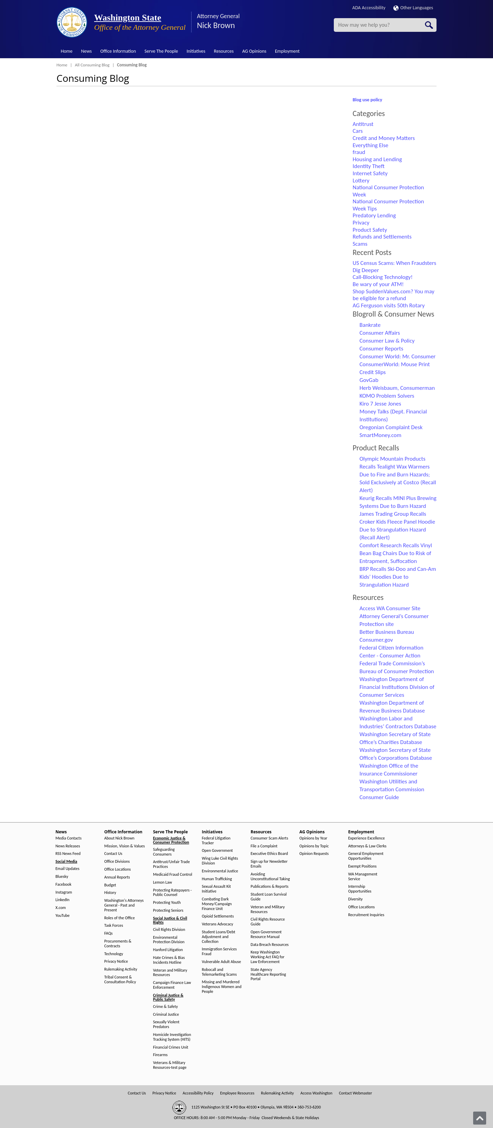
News (86, 51)
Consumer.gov (376, 639)
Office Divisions (117, 861)
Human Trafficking (217, 879)
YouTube (62, 915)
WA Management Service (362, 876)
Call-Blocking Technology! (383, 277)
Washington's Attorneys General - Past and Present (124, 905)
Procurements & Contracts (117, 943)
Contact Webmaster (355, 1093)
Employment (287, 51)
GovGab (368, 380)
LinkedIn (62, 900)
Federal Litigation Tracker (216, 840)
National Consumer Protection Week (388, 191)
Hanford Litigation (168, 950)
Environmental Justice (220, 871)
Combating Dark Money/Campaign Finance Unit (217, 904)
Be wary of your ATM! (378, 284)
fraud (359, 152)
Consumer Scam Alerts (269, 838)
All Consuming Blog (92, 64)
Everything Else (370, 145)
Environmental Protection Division (169, 940)
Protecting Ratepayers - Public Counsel (172, 892)
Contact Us (113, 853)
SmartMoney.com (380, 435)
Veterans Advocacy (217, 924)
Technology (113, 954)
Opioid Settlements (218, 916)
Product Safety (370, 229)
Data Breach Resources (270, 945)
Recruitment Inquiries (366, 915)
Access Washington (316, 1093)
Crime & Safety (165, 1006)
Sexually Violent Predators (166, 1024)
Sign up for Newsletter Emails (269, 864)
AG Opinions (254, 51)
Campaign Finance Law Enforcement (172, 985)
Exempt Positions (362, 866)
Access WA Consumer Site (389, 608)
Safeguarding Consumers (164, 852)
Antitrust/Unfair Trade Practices (171, 864)
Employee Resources (237, 1093)
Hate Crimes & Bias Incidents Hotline (169, 960)
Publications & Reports (269, 886)
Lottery (361, 180)
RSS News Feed (67, 853)
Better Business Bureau (386, 632)
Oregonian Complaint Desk (390, 427)
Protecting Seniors (168, 910)
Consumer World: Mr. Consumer (397, 356)
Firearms (160, 1055)
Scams (360, 243)
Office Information (118, 51)
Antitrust (363, 124)
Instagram (63, 892)
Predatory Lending (374, 215)
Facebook (63, 884)
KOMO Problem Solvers (386, 395)
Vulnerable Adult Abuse (221, 962)
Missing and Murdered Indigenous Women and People (222, 987)
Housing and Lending (377, 159)
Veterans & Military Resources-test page (170, 1065)
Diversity (355, 899)
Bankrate (370, 325)
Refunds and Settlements (382, 236)
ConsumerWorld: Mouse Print (394, 364)
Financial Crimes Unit (170, 1047)
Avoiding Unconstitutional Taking (270, 876)
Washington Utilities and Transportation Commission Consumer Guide (391, 789)
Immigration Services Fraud (219, 951)
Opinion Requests (314, 853)
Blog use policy (367, 100)
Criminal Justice (166, 1014)
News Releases (67, 846)
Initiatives (196, 51)
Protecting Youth (167, 902)
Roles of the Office (119, 918)
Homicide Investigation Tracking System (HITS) (172, 1037)
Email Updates (67, 869)
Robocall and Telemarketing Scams (219, 972)
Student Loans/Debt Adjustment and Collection (218, 937)
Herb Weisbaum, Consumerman (397, 388)
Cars (358, 130)
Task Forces (113, 925)
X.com (60, 908)
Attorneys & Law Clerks (367, 846)
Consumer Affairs (379, 332)
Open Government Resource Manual (266, 934)
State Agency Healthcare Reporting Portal (268, 974)
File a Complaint (264, 846)
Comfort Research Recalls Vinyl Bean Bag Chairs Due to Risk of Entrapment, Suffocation (395, 553)
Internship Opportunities (359, 889)
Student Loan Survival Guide (269, 896)
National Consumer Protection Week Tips (388, 205)
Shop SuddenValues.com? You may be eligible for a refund (393, 295)
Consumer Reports (381, 348)
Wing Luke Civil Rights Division (220, 861)
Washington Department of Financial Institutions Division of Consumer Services (396, 687)
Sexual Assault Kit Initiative (216, 889)
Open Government (217, 850)
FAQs (108, 933)
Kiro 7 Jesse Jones (380, 403)
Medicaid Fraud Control (172, 874)
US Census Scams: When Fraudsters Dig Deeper (394, 266)
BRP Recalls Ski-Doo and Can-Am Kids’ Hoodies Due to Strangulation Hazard (397, 576)
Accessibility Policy (198, 1093)
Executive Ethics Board (269, 853)
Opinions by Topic (314, 846)
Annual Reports (117, 877)
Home (67, 51)
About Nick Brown (119, 838)
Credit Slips (372, 372)
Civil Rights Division (169, 929)
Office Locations (117, 869)
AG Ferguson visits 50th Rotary (389, 305)
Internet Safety (370, 173)
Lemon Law (162, 882)
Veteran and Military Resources (170, 972)
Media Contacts (68, 838)
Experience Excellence (366, 838)
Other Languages (413, 8)
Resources (224, 51)
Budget (110, 885)
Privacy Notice (116, 961)
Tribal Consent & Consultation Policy (120, 979)
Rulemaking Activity (120, 969)
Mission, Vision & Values (124, 846)
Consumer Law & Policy (387, 340)
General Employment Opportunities (365, 856)
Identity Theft (368, 166)
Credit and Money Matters (384, 138)
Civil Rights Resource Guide (268, 921)
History (110, 892)
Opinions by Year (313, 838)
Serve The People (161, 51)
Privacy (361, 222)
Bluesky (61, 876)
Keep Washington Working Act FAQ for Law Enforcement (268, 957)
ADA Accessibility (368, 8)
